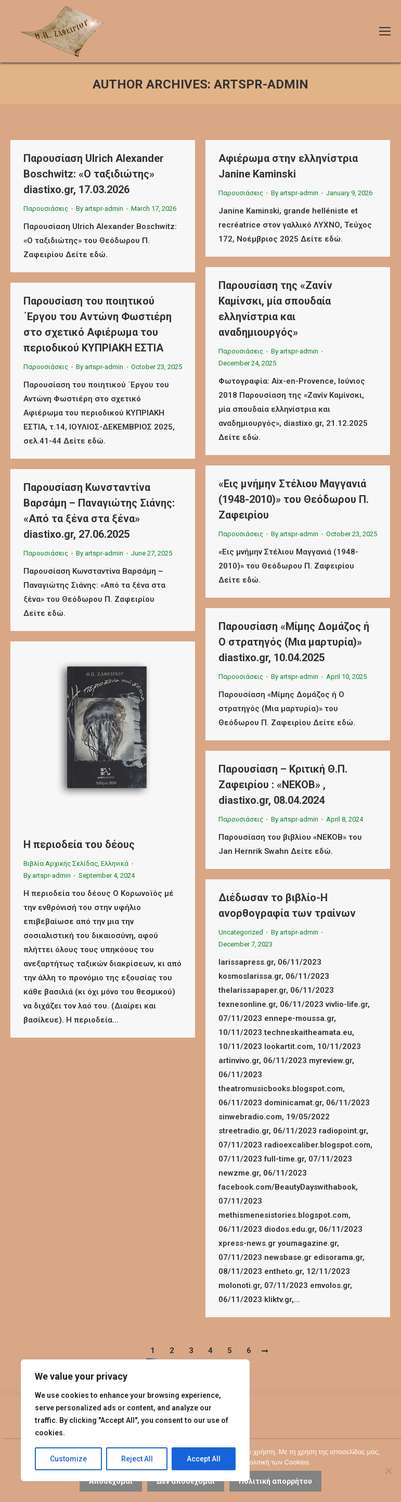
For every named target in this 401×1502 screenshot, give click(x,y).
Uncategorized (240, 932)
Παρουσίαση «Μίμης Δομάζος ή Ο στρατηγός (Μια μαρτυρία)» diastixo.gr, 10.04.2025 (293, 642)
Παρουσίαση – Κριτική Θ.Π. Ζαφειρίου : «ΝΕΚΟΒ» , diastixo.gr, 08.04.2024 (282, 784)
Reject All (137, 1459)
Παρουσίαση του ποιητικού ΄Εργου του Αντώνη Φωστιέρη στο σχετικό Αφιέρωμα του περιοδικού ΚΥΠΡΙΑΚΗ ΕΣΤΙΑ (97, 324)
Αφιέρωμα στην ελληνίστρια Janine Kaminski (288, 166)
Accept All (204, 1459)
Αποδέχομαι (111, 1481)
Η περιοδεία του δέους (79, 844)
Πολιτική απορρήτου (275, 1481)
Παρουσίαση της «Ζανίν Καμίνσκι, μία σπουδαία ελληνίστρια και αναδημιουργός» (275, 308)
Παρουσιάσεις (45, 208)
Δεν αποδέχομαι (186, 1481)
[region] (135, 1420)
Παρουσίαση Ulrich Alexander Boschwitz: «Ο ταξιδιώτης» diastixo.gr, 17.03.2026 (93, 174)
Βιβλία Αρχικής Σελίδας (60, 863)
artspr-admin (261, 84)
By (99, 208)
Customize (68, 1459)
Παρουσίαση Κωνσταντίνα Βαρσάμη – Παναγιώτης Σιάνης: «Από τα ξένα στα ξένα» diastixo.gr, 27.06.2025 (99, 510)
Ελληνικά (114, 863)
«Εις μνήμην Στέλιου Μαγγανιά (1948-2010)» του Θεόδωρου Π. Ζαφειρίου (293, 499)
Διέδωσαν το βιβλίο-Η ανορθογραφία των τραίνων (287, 905)
